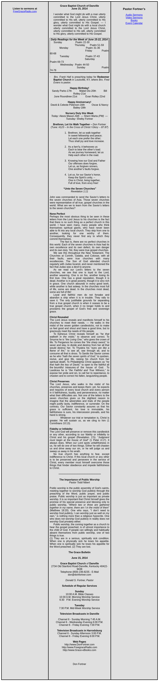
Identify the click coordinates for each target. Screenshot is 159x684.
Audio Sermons (134, 15)
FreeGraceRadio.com (25, 11)
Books (134, 20)
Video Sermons (134, 17)
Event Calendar (134, 23)
